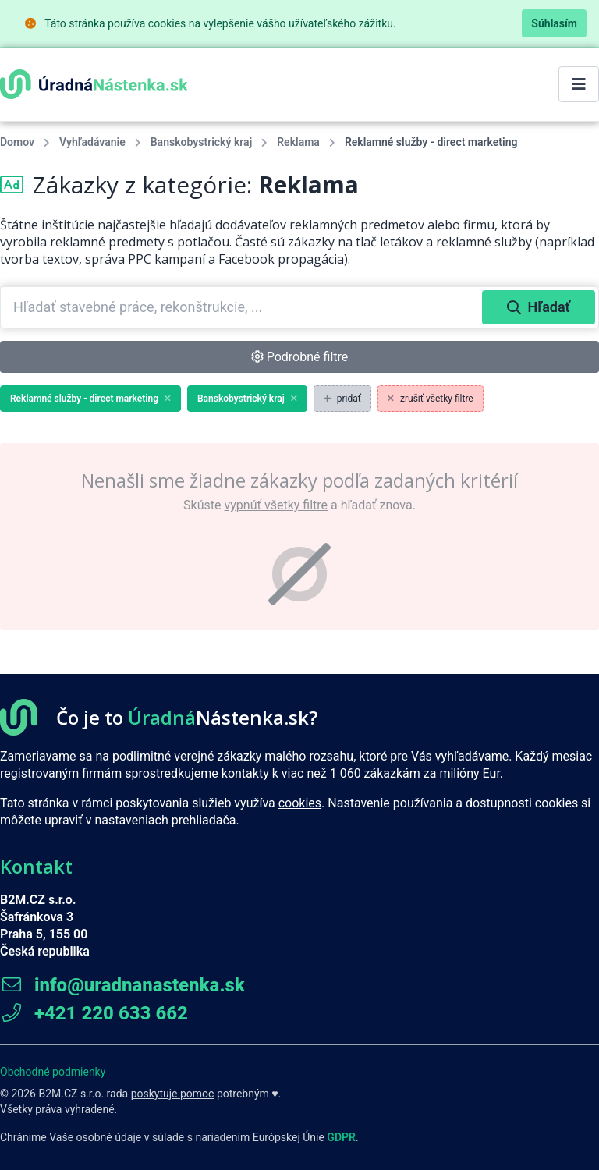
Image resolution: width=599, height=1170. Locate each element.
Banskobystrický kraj (201, 142)
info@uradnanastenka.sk (122, 985)
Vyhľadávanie (92, 142)
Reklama (298, 142)
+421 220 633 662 (94, 1013)
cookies (299, 803)
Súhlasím (554, 23)
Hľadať (538, 307)
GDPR (341, 1137)
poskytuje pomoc (172, 1093)
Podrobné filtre (300, 356)
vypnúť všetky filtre (276, 505)
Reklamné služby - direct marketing (90, 398)
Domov (17, 142)
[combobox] (243, 307)
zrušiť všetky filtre (430, 398)
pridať (342, 398)
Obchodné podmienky (52, 1071)
